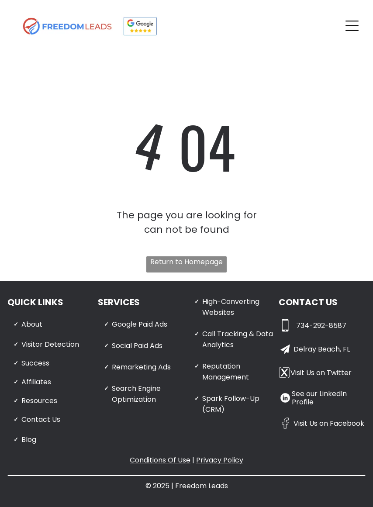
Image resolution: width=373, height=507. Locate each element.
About (31, 324)
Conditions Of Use (160, 460)
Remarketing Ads (141, 367)
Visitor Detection (50, 344)
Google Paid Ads (139, 324)
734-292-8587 (321, 326)
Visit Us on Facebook (329, 423)
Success (35, 363)
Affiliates (36, 382)
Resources (39, 401)
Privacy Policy (219, 460)
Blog (28, 440)
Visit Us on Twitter (321, 373)
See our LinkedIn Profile (319, 398)
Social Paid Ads (137, 346)
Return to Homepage (186, 262)
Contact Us (40, 419)
